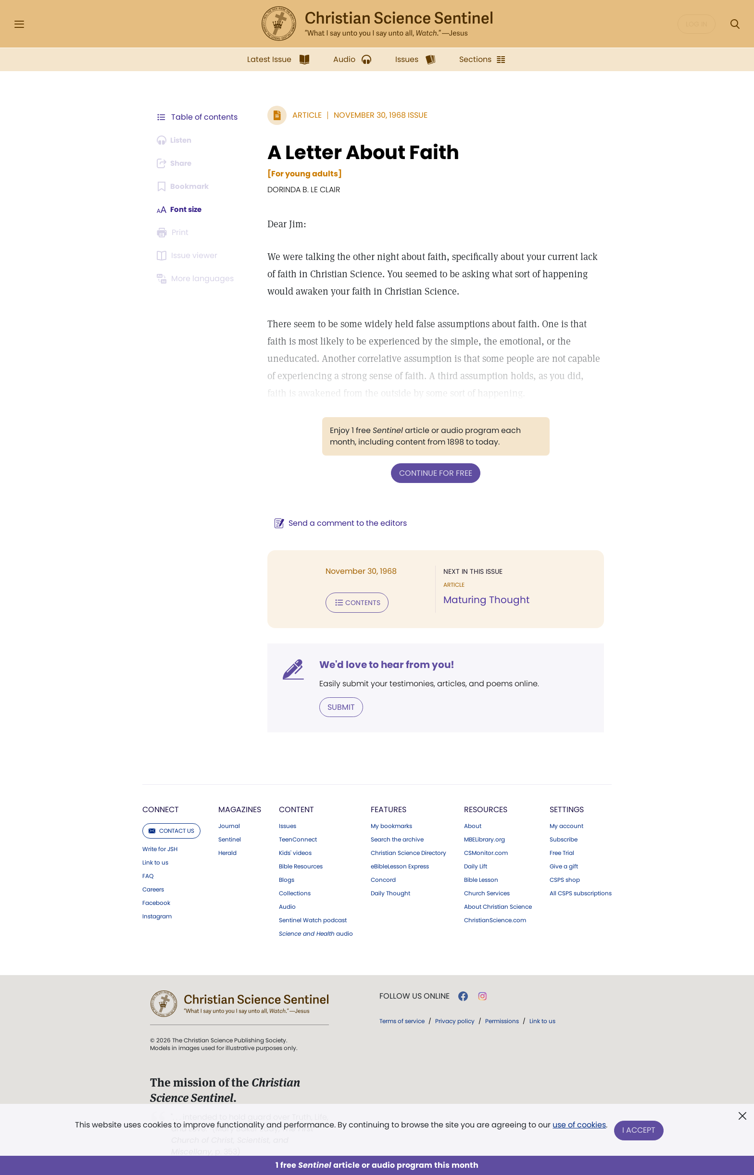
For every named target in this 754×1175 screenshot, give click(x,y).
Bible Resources (301, 864)
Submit (336, 705)
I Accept (639, 1130)
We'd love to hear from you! (382, 663)
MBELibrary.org (484, 838)
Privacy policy (455, 1019)
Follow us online (414, 994)
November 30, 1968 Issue (376, 115)
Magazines (239, 807)
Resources (485, 807)
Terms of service (402, 1019)
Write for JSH (159, 847)
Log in (696, 24)
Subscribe (564, 838)
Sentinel (229, 838)
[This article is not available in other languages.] (196, 278)
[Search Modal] (734, 24)
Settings (567, 807)
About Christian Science (498, 905)
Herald (227, 851)
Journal (229, 824)
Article (302, 115)
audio (316, 932)
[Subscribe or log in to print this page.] (174, 232)
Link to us (155, 861)
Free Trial (562, 851)
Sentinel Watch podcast (313, 918)
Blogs (286, 878)
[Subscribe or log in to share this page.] (176, 163)
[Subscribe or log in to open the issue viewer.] (188, 255)
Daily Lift (475, 864)
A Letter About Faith (358, 152)
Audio (287, 905)
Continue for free (433, 472)
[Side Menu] (19, 24)
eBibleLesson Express (400, 864)
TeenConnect (298, 838)
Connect (160, 807)
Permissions (502, 1019)
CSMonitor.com (486, 851)
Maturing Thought (484, 599)
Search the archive (397, 838)
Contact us (171, 829)
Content (296, 807)
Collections (295, 891)
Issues (287, 824)
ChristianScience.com (495, 918)
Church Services (487, 891)
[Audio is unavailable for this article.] (176, 140)
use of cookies (578, 1126)
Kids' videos (295, 851)
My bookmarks (391, 824)
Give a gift (564, 864)
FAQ (147, 874)
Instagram (157, 914)
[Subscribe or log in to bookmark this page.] (184, 186)
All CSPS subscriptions (581, 891)
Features (388, 807)
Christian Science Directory (408, 851)
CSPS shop (565, 878)
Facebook (156, 901)
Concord (383, 878)
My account (566, 824)
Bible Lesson (481, 878)
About (472, 824)
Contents (352, 601)
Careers (153, 888)
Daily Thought (390, 891)
